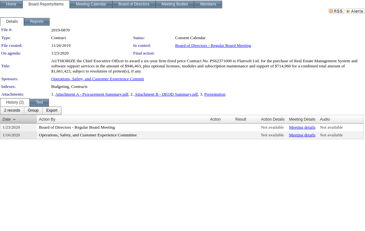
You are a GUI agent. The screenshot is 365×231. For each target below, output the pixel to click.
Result (240, 119)
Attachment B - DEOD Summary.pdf (166, 94)
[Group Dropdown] (33, 111)
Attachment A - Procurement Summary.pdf (91, 94)
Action (215, 119)
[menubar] (30, 111)
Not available (272, 127)
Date (7, 119)
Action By (47, 119)
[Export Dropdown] (51, 111)
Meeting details (302, 127)
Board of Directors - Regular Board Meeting (213, 45)
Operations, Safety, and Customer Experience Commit (97, 78)
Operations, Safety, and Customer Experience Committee (88, 135)
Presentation (214, 94)
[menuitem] (12, 111)
